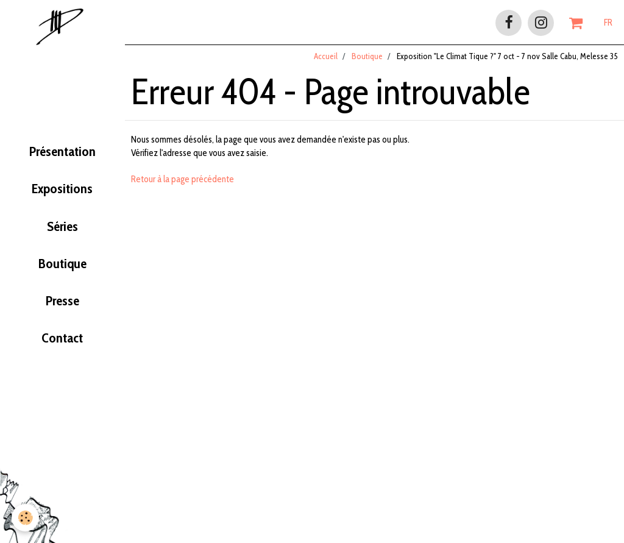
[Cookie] (26, 517)
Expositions (62, 192)
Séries (62, 230)
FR (608, 22)
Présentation (62, 154)
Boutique (62, 268)
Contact (62, 343)
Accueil (326, 60)
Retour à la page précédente (182, 183)
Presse (62, 305)
